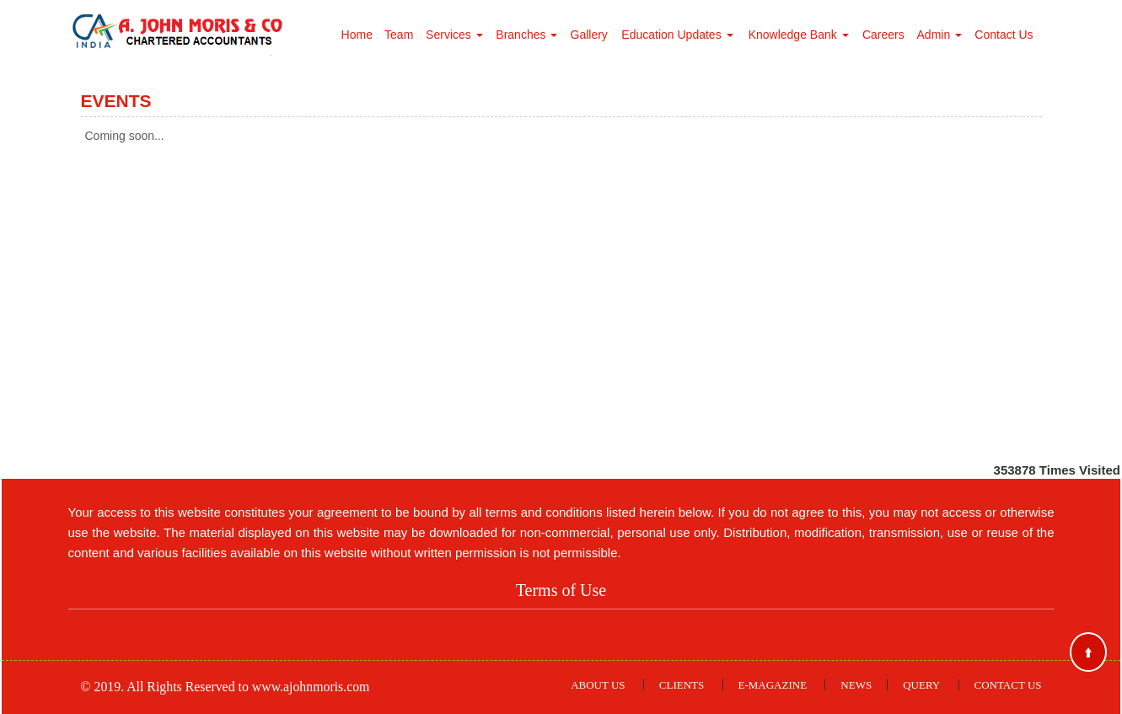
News (856, 685)
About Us (598, 685)
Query (921, 685)
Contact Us (1003, 34)
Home (357, 34)
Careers (883, 34)
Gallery (589, 34)
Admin (940, 34)
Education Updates (677, 34)
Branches (526, 34)
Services (454, 34)
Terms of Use (561, 590)
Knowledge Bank (799, 34)
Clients (681, 685)
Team (398, 34)
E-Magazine (773, 685)
